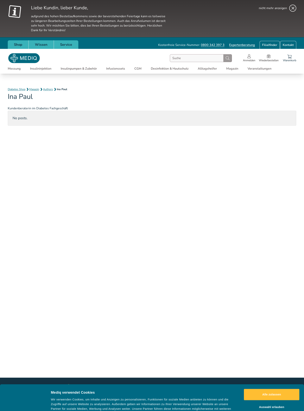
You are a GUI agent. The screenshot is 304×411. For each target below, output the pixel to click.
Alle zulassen (271, 371)
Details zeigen (206, 403)
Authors (48, 89)
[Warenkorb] (289, 58)
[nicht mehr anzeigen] (277, 8)
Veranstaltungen (259, 68)
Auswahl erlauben (271, 384)
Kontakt (288, 45)
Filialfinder (269, 45)
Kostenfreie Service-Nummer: (191, 45)
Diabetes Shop (16, 89)
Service (66, 44)
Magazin (34, 89)
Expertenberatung (242, 45)
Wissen (41, 44)
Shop (18, 44)
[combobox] (201, 58)
